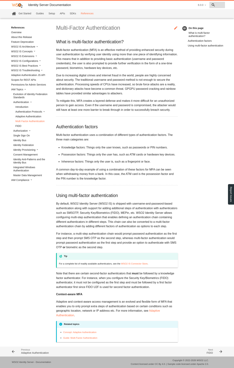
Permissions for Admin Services (28, 84)
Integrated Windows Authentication (24, 169)
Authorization (20, 130)
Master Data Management (27, 175)
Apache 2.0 (202, 364)
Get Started (25, 13)
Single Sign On (21, 135)
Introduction (21, 106)
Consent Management (25, 154)
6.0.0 (175, 5)
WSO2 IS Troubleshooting (26, 70)
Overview (16, 32)
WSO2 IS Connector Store (134, 263)
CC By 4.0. (160, 364)
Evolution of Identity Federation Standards (30, 96)
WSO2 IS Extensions (23, 56)
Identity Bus (19, 140)
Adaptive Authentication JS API (28, 75)
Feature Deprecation (22, 41)
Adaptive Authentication (28, 116)
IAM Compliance (20, 180)
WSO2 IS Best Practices (25, 65)
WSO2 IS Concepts (22, 51)
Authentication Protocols (29, 111)
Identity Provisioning (24, 149)
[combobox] (204, 5)
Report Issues (231, 194)
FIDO (18, 126)
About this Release (21, 37)
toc (185, 28)
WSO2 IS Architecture (23, 46)
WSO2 (200, 360)
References (87, 13)
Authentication (21, 102)
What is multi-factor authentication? (199, 34)
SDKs (73, 13)
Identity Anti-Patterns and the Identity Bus (29, 161)
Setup (51, 13)
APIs (62, 13)
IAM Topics (17, 89)
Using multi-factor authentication (205, 45)
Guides (40, 13)
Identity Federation (23, 145)
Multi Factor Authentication (30, 121)
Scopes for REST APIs (23, 79)
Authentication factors (200, 40)
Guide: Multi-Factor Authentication (80, 338)
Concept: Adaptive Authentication (79, 332)
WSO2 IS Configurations (25, 61)
